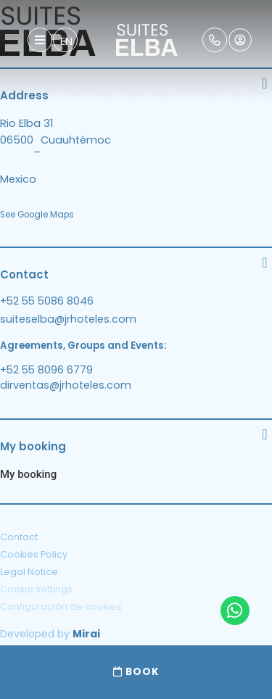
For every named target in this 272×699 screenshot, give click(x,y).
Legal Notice (29, 572)
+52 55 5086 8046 (47, 301)
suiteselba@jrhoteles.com (68, 319)
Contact (19, 537)
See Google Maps (37, 214)
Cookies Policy (33, 554)
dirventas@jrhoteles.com (65, 385)
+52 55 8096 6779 (46, 370)
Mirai (86, 633)
